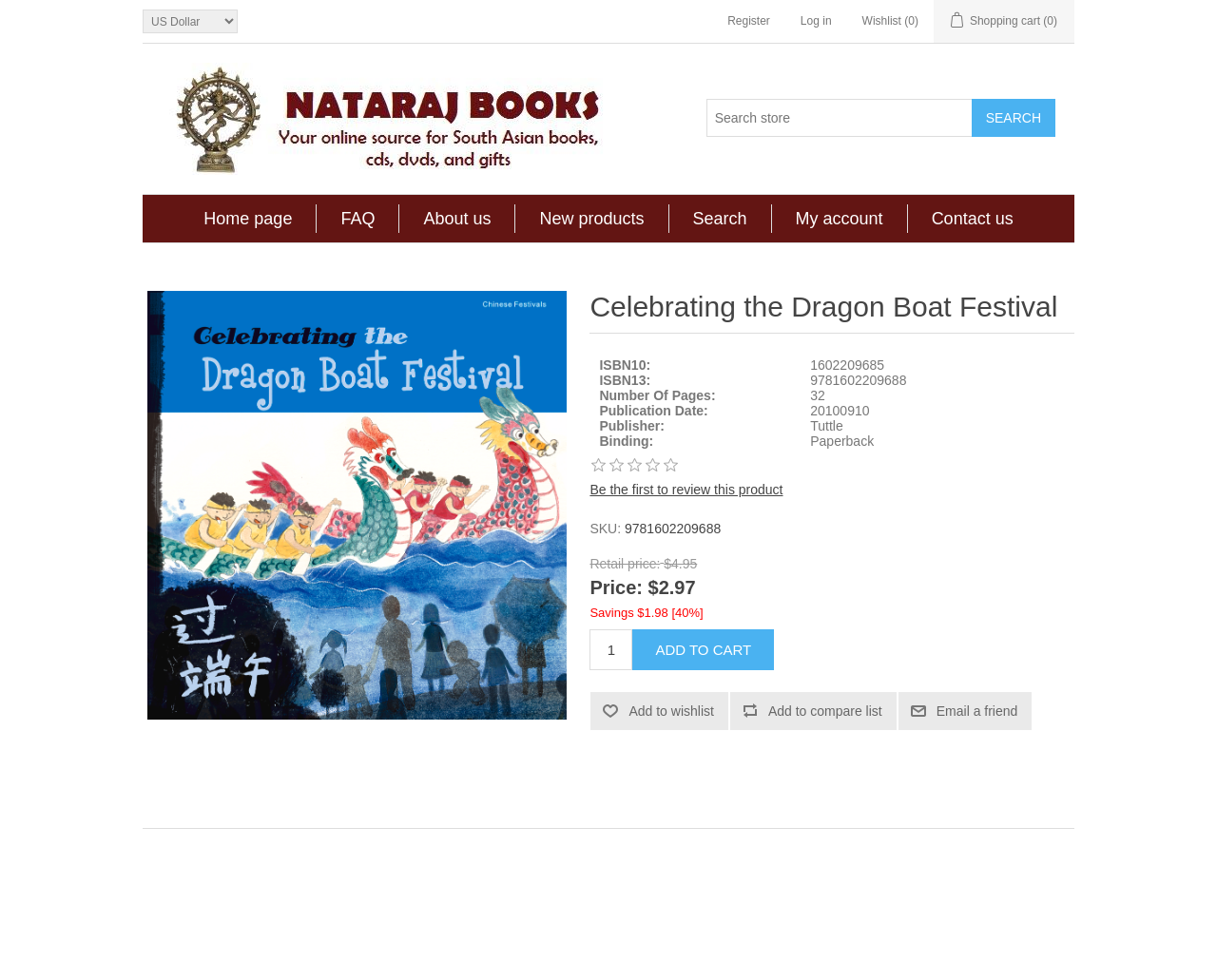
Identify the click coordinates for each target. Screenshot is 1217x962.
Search (720, 218)
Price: (616, 588)
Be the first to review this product (685, 489)
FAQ (357, 218)
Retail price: (624, 563)
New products (591, 218)
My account (839, 218)
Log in (816, 21)
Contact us (973, 218)
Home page (247, 218)
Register (748, 21)
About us (457, 218)
